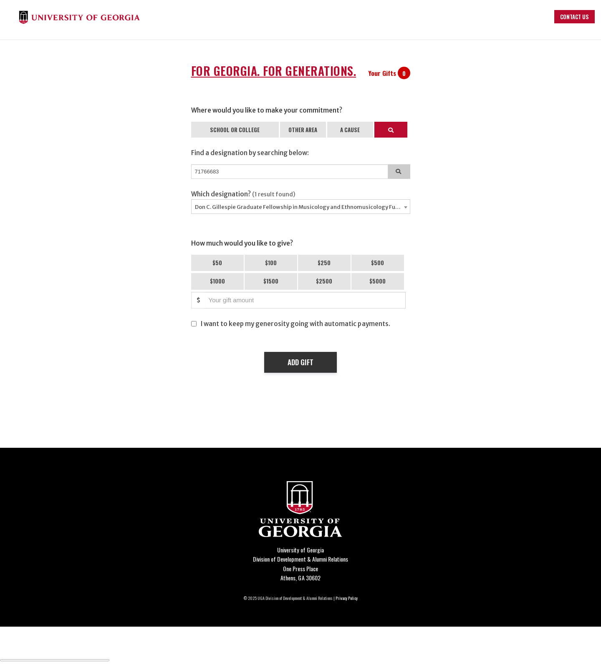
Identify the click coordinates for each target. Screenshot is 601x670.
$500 (377, 262)
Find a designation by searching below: (250, 153)
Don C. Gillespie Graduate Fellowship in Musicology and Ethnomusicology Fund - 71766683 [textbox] (302, 207)
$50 (217, 262)
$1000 (217, 281)
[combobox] (300, 206)
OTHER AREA (302, 129)
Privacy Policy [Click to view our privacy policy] (347, 598)
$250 (324, 262)
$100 (271, 262)
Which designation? (243, 194)
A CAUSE (350, 129)
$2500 (324, 281)
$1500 (270, 281)
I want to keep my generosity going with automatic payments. (295, 324)
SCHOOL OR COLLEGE (235, 129)
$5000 (377, 281)
